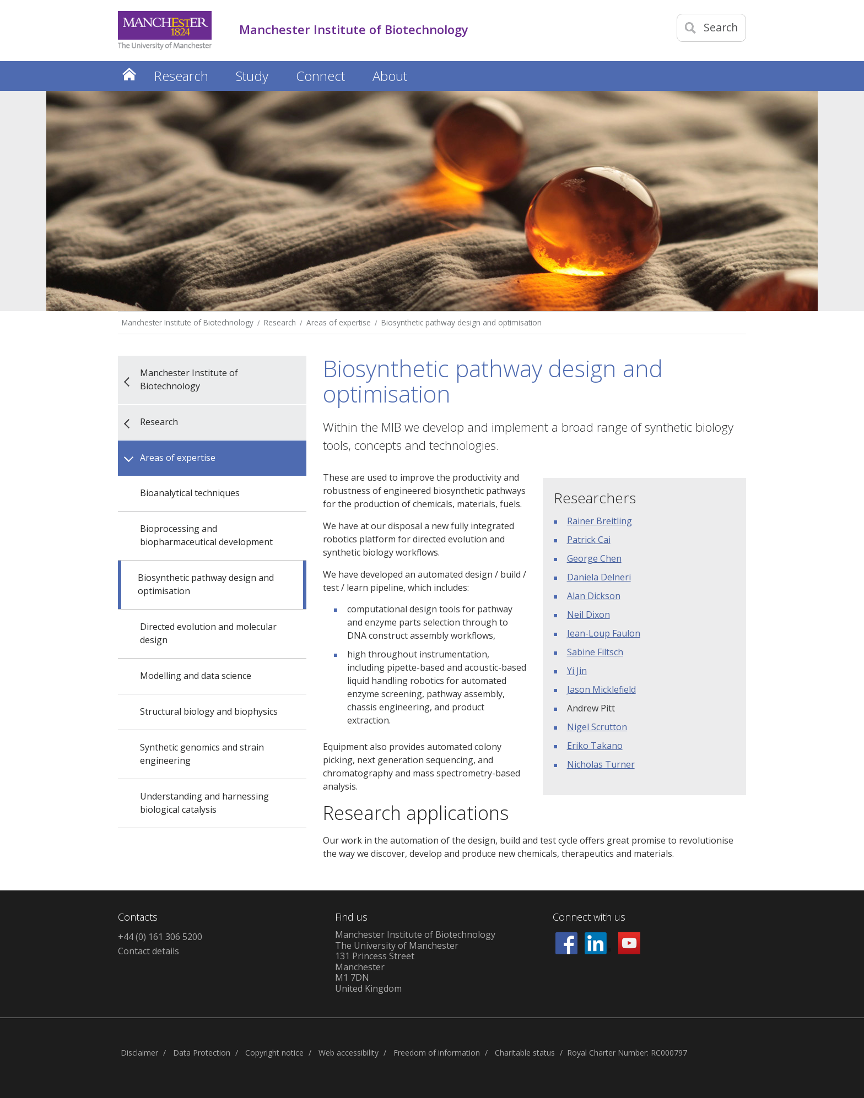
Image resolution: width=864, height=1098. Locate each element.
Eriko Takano (595, 746)
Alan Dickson (593, 596)
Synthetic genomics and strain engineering (202, 754)
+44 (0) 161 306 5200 (160, 937)
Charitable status (525, 1052)
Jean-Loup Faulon (603, 633)
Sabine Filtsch (595, 652)
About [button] (389, 76)
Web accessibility (348, 1052)
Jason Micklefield (601, 689)
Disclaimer (139, 1052)
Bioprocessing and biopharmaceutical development (206, 535)
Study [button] (252, 76)
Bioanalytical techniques (190, 493)
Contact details (148, 951)
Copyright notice (274, 1052)
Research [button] (181, 76)
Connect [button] (320, 76)
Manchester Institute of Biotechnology (187, 322)
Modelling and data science (195, 676)
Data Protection (201, 1052)
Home (129, 74)
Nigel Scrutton (597, 727)
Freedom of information (436, 1052)
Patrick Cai (589, 540)
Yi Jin (577, 671)
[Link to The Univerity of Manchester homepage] (165, 30)
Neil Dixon (588, 614)
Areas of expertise (338, 322)
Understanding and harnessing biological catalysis (204, 803)
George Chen (594, 558)
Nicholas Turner (601, 764)
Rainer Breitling (599, 521)
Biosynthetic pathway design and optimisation (461, 322)
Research (280, 322)
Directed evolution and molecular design (208, 633)
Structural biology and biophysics (209, 711)
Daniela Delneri (599, 577)
